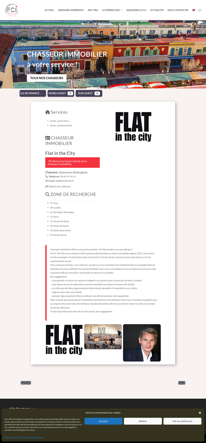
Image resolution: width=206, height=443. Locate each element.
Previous (26, 382)
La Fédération (111, 10)
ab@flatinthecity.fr (64, 180)
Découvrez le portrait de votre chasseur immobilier (67, 162)
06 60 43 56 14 (68, 176)
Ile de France (29, 93)
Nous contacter (178, 10)
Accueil (49, 10)
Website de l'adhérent (60, 186)
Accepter (103, 421)
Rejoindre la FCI (136, 10)
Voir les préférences (182, 421)
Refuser (143, 421)
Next (182, 382)
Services (56, 112)
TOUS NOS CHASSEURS (46, 78)
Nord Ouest (57, 93)
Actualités (157, 10)
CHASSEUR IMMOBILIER (59, 140)
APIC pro (93, 10)
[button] (199, 412)
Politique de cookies (12, 437)
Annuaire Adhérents (71, 10)
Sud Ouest (85, 93)
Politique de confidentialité (32, 437)
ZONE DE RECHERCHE (70, 194)
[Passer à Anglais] (193, 14)
